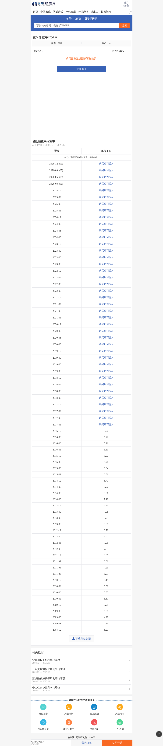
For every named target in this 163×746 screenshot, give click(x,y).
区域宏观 (58, 11)
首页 (35, 11)
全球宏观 (71, 11)
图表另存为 (120, 51)
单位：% (106, 43)
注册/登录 (126, 4)
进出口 (94, 11)
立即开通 (117, 742)
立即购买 (81, 69)
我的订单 (87, 742)
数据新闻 (106, 11)
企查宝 (92, 737)
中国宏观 (45, 11)
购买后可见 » (106, 163)
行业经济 (83, 11)
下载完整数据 (81, 638)
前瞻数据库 (48, 4)
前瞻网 (71, 737)
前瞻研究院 (81, 737)
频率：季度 (56, 43)
